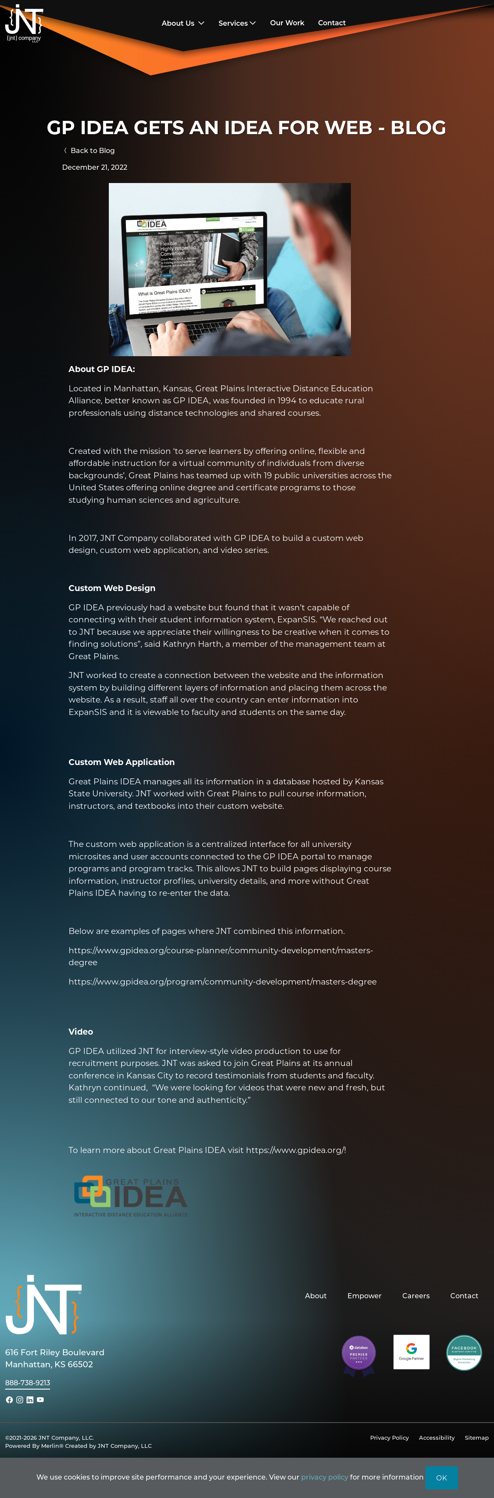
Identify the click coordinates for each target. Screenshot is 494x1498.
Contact (464, 1295)
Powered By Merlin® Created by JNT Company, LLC (78, 1445)
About (316, 1295)
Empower (364, 1295)
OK (441, 1477)
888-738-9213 (27, 1382)
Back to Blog (88, 150)
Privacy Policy (389, 1437)
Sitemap (477, 1437)
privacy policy (324, 1476)
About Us (179, 23)
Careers (416, 1295)
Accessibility (437, 1437)
